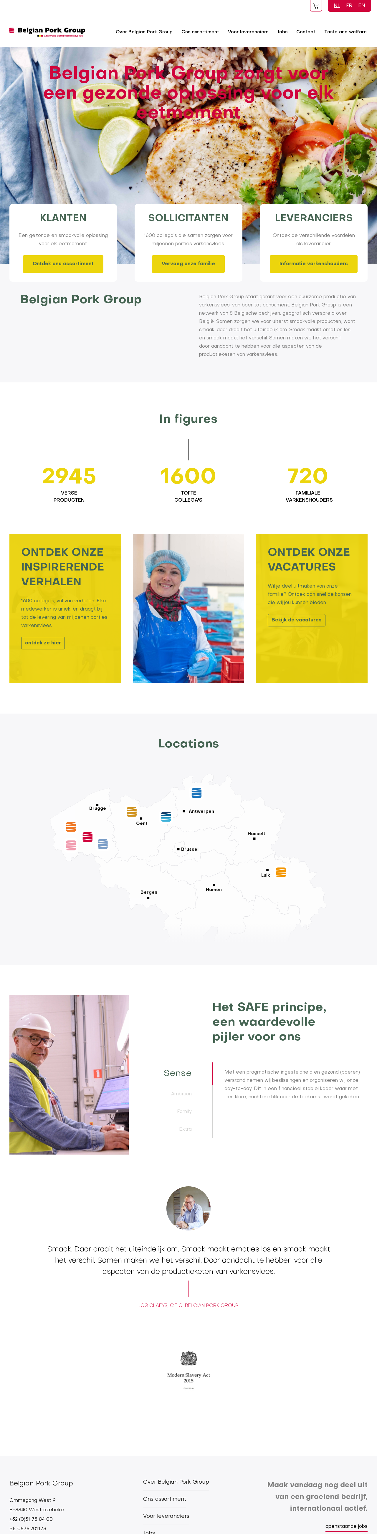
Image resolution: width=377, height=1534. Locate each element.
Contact (305, 32)
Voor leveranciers (248, 32)
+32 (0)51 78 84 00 (31, 1519)
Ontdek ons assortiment (63, 264)
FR (349, 6)
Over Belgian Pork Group (144, 32)
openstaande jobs (346, 1526)
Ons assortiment (200, 32)
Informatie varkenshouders (314, 264)
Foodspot (316, 5)
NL (337, 6)
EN (361, 6)
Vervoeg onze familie (188, 264)
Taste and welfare (345, 32)
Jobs (282, 32)
